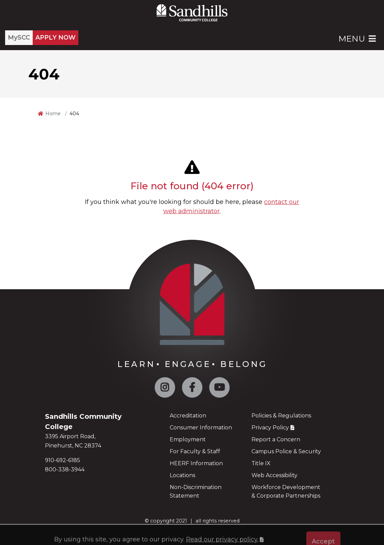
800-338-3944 (65, 469)
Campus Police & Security (286, 451)
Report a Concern (275, 439)
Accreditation (188, 415)
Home (53, 114)
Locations (182, 475)
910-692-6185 (62, 460)
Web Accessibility (274, 475)
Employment (188, 439)
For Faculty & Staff (195, 451)
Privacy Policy (270, 427)
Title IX (261, 463)
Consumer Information (201, 427)
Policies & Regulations (281, 415)
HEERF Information (196, 463)
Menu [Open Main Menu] (357, 39)
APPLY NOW (55, 37)
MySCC (19, 37)
